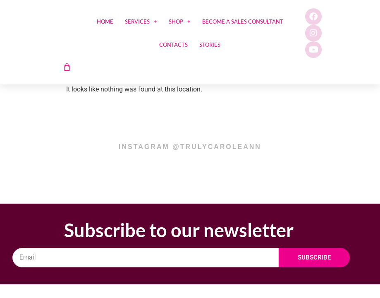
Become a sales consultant (242, 21)
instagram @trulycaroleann (190, 146)
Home (105, 21)
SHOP (180, 22)
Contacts (173, 44)
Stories (209, 44)
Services (141, 22)
